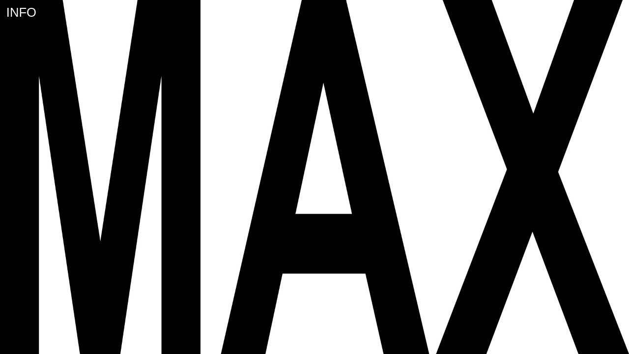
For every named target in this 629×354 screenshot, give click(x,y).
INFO (21, 12)
